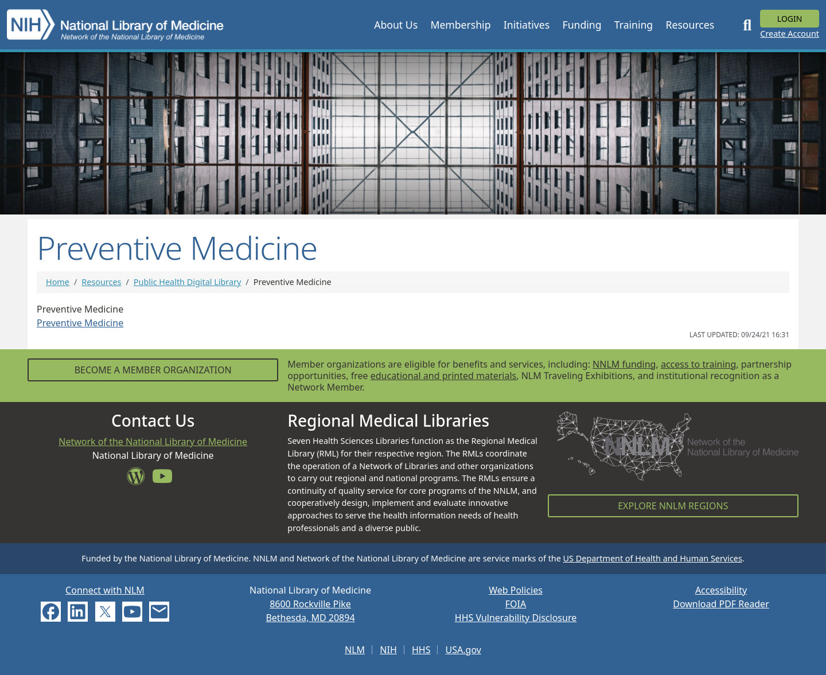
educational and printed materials (444, 375)
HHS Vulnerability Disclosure (515, 617)
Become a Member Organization (153, 370)
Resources (101, 281)
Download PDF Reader (721, 604)
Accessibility (721, 590)
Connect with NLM (105, 590)
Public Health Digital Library (187, 281)
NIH (388, 649)
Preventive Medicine (80, 323)
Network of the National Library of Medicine (153, 441)
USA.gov (463, 649)
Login (789, 18)
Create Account (789, 33)
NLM (355, 649)
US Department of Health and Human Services (652, 558)
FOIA (515, 604)
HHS (421, 649)
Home (57, 281)
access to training (698, 364)
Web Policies (516, 590)
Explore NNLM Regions (673, 506)
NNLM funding (624, 364)
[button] (396, 25)
